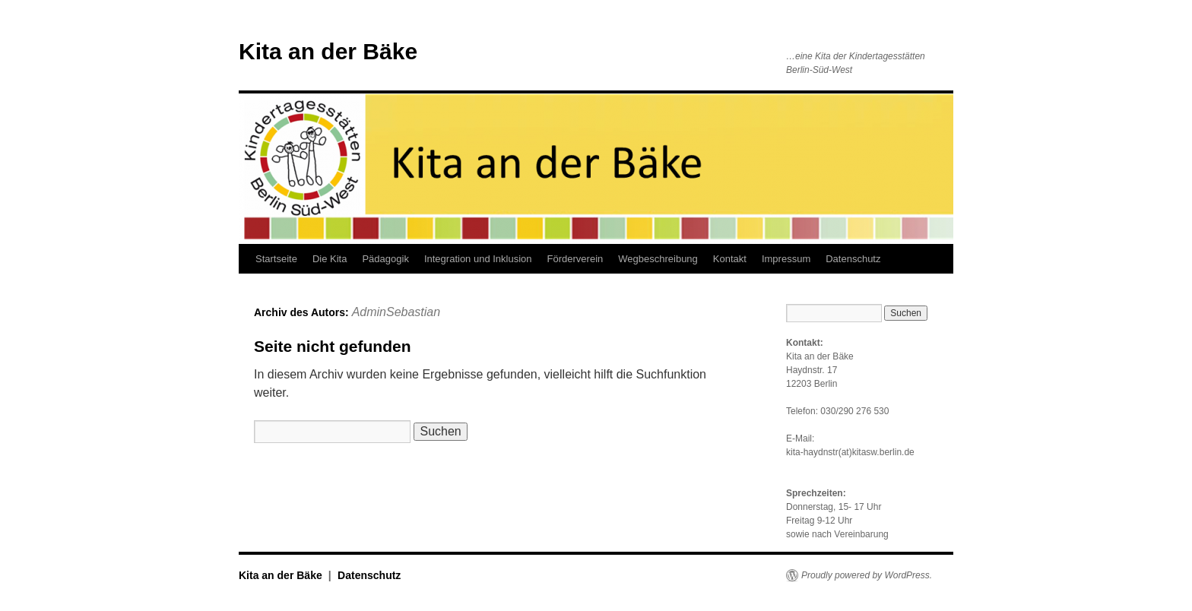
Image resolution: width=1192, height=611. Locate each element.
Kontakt (730, 258)
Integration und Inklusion (478, 258)
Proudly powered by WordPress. (866, 575)
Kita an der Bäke (328, 51)
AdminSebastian (396, 312)
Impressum (786, 258)
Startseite (276, 258)
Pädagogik (385, 258)
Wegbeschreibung (658, 258)
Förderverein (575, 258)
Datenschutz (853, 258)
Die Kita (329, 258)
